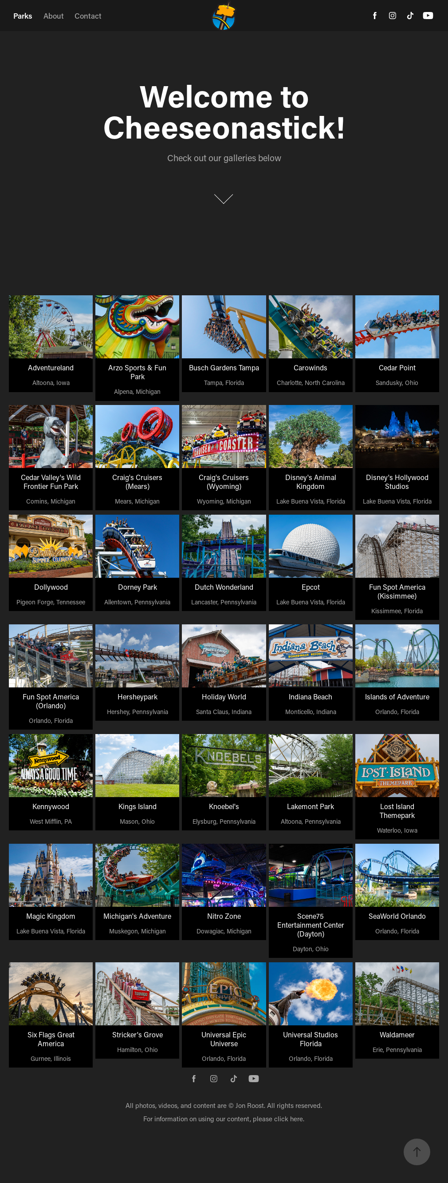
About (53, 15)
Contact (88, 15)
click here (288, 1118)
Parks (22, 15)
